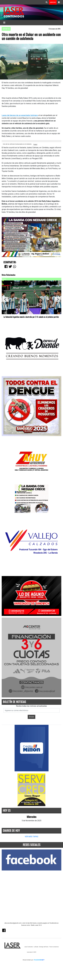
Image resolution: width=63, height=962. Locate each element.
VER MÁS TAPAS (31, 837)
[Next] (57, 299)
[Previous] (5, 299)
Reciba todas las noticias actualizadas (31, 706)
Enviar (31, 717)
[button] (46, 2)
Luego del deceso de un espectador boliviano (20, 115)
